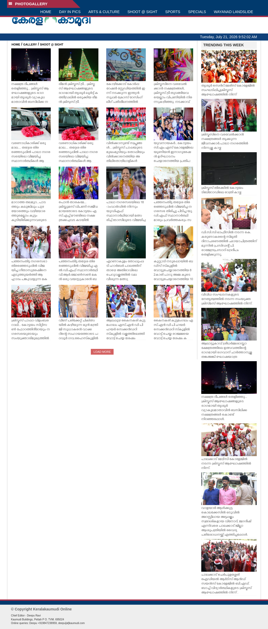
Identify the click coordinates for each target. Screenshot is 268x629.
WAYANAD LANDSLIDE (233, 12)
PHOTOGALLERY (28, 4)
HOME (45, 12)
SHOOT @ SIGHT (142, 12)
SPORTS (172, 12)
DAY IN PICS (70, 12)
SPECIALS (197, 12)
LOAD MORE (102, 351)
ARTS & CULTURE (104, 12)
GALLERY (30, 44)
